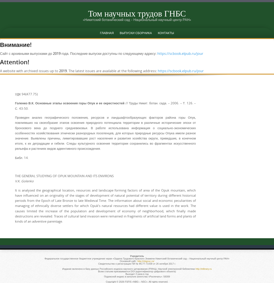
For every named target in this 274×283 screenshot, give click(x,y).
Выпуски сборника (136, 33)
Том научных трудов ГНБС (137, 13)
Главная (107, 33)
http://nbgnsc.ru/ (145, 261)
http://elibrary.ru (204, 269)
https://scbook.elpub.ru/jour (180, 53)
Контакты (166, 33)
